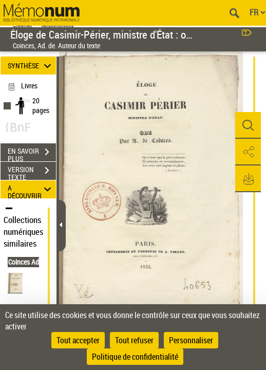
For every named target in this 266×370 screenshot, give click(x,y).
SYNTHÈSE (31, 66)
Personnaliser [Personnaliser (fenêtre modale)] (191, 340)
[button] (248, 125)
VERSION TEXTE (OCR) (32, 171)
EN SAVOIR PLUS (32, 153)
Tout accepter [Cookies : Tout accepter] (78, 340)
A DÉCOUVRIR (31, 189)
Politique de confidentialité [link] (135, 356)
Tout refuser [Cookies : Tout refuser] (134, 340)
